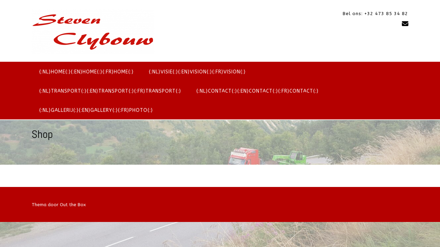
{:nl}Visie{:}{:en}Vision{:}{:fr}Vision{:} (197, 72)
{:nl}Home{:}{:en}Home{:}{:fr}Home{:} (86, 72)
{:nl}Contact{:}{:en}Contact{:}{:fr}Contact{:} (257, 91)
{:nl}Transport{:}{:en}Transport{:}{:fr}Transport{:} (110, 91)
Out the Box (73, 204)
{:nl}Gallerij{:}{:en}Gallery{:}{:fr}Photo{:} (96, 110)
